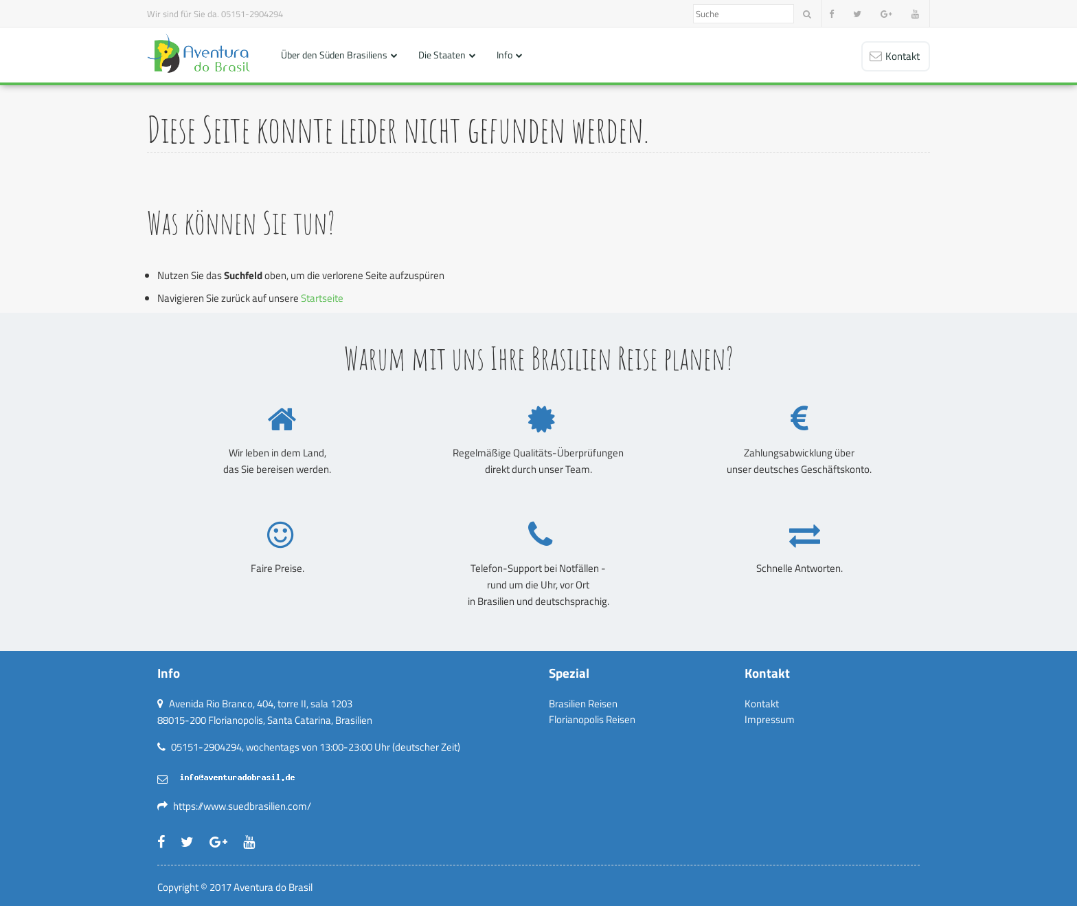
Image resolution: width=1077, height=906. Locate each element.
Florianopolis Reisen (592, 719)
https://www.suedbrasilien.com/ (242, 806)
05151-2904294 (252, 14)
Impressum (770, 719)
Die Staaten (442, 54)
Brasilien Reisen (583, 703)
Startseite (322, 298)
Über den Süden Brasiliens (334, 54)
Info (504, 54)
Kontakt (762, 703)
